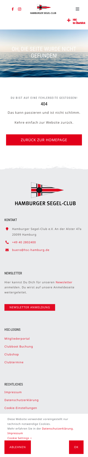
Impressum (13, 390)
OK (76, 447)
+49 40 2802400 (24, 240)
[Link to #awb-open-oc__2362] (69, 20)
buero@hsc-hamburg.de (30, 248)
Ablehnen (17, 447)
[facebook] (13, 9)
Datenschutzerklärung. (58, 428)
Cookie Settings (19, 438)
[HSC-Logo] (43, 5)
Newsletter (64, 280)
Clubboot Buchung (18, 344)
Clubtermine (14, 360)
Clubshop (11, 352)
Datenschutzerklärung (21, 398)
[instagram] (19, 9)
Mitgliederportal (17, 337)
